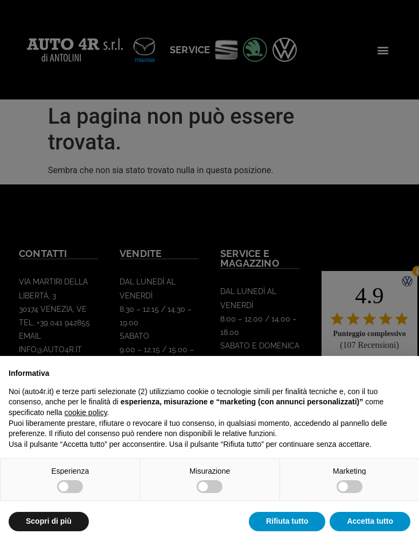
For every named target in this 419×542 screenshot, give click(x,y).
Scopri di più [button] (49, 521)
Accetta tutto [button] (370, 521)
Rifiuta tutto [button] (287, 521)
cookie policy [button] (86, 412)
